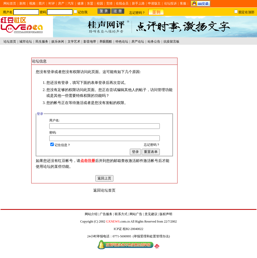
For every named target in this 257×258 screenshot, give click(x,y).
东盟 (90, 3)
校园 (100, 3)
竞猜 (109, 3)
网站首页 (9, 3)
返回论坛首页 (104, 190)
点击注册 (87, 161)
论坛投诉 (170, 3)
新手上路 (138, 3)
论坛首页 (9, 41)
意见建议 (151, 214)
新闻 (22, 3)
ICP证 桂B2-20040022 (128, 229)
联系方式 (121, 214)
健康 (80, 3)
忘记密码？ (137, 13)
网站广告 (136, 214)
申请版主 (154, 3)
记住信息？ (60, 145)
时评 (51, 3)
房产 (61, 3)
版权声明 (165, 214)
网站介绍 (91, 214)
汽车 (71, 3)
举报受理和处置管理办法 (151, 236)
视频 (32, 3)
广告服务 (106, 214)
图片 (42, 3)
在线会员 (122, 3)
